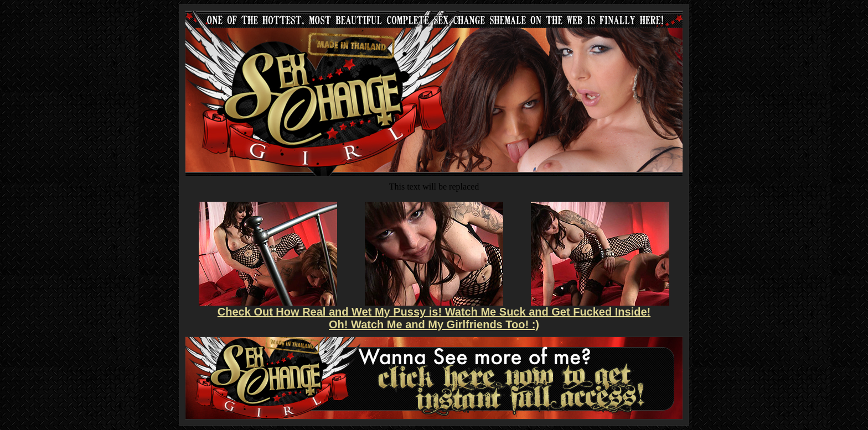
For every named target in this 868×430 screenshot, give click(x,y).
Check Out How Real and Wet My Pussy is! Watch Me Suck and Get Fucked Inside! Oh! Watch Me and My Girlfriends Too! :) (434, 318)
